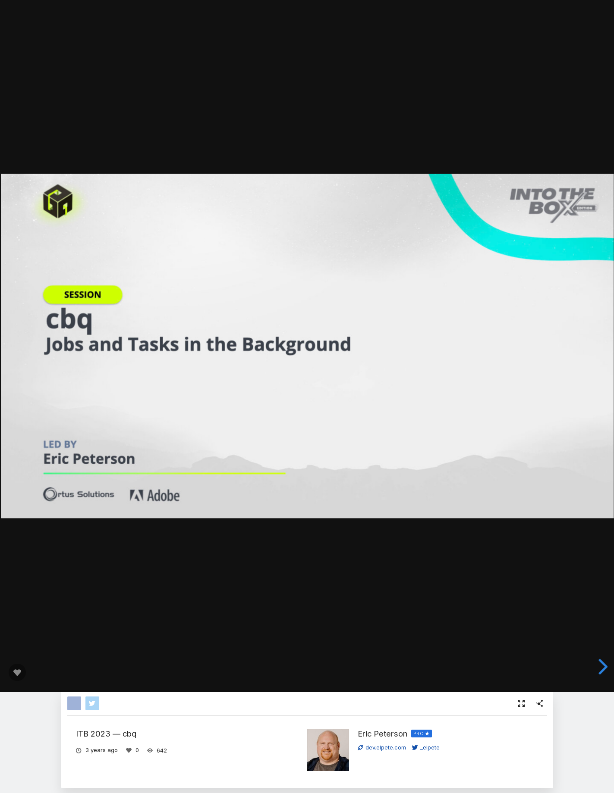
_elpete (426, 747)
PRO (418, 733)
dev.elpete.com (382, 747)
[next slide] (603, 666)
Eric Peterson (382, 733)
